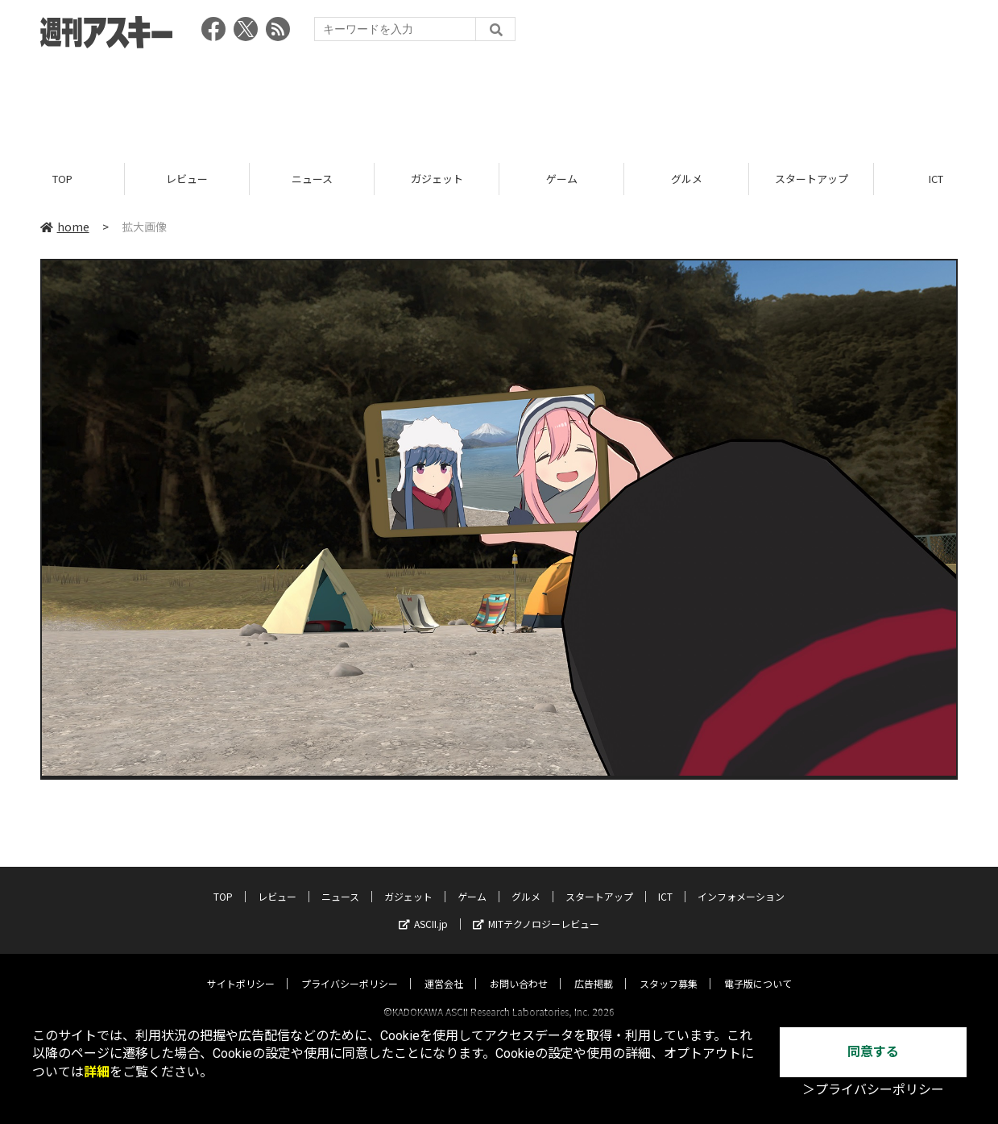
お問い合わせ (519, 969)
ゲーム (562, 179)
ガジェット (437, 179)
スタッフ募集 (669, 969)
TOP (62, 179)
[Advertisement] (499, 101)
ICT (665, 882)
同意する (873, 1051)
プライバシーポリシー (349, 969)
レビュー (187, 179)
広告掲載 (593, 969)
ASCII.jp (423, 909)
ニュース (312, 179)
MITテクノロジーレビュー (536, 909)
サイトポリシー (241, 969)
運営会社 (443, 969)
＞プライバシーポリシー (873, 1089)
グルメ (686, 179)
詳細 (97, 1072)
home (64, 227)
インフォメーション (741, 882)
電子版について (758, 969)
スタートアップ (811, 179)
